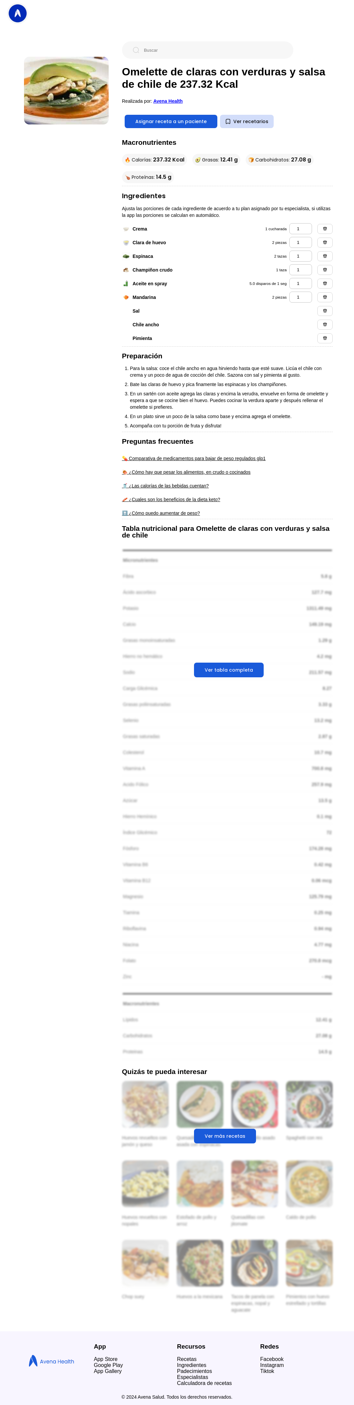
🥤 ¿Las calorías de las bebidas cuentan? (165, 485)
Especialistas (192, 1377)
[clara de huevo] (300, 242)
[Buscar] (213, 50)
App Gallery (108, 1371)
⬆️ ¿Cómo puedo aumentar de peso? (161, 513)
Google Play (108, 1365)
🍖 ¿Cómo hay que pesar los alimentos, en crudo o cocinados (186, 472)
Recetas (187, 1359)
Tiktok (267, 1371)
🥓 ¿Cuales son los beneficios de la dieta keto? (171, 499)
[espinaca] (300, 256)
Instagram (272, 1365)
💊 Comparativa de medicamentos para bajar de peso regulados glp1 (194, 458)
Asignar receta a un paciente (171, 121)
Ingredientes (191, 1365)
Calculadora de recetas (204, 1383)
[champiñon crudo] (300, 269)
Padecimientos (194, 1371)
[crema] (300, 228)
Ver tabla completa (229, 670)
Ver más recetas (225, 1136)
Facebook (272, 1359)
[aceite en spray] (300, 283)
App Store (106, 1359)
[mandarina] (300, 297)
